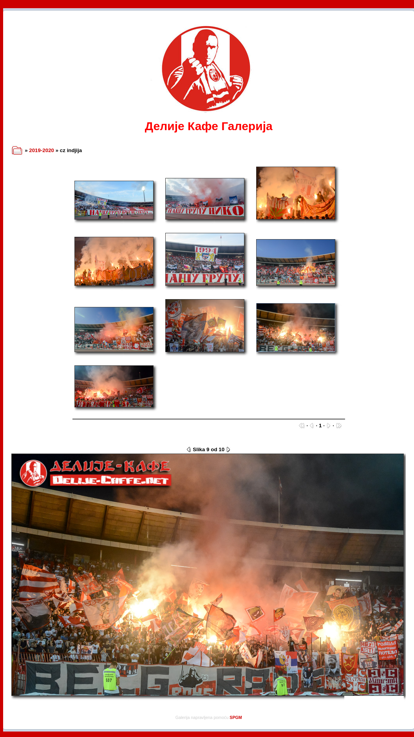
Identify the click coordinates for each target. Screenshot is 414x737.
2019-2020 (41, 150)
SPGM (236, 717)
